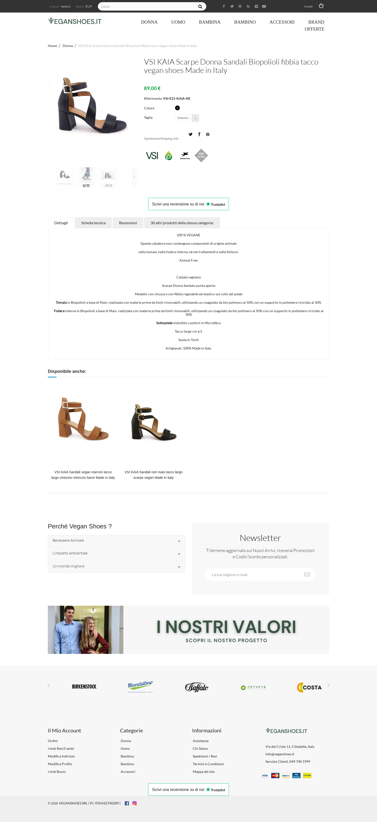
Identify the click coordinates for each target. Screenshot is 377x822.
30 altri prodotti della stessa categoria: (182, 222)
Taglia (148, 117)
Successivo (134, 177)
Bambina (209, 22)
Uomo (178, 22)
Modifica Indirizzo (61, 756)
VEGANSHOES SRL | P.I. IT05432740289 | (89, 803)
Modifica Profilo (60, 764)
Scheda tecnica (93, 222)
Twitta (190, 134)
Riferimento (153, 98)
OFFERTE (314, 29)
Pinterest (208, 134)
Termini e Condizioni (208, 764)
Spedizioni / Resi (204, 756)
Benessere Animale (68, 540)
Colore (149, 108)
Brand (316, 22)
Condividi (199, 134)
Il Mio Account (64, 730)
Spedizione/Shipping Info (161, 138)
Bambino (245, 22)
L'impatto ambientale (70, 553)
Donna (149, 22)
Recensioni (128, 222)
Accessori (282, 22)
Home (52, 46)
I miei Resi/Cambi (61, 748)
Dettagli (61, 222)
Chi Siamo (200, 748)
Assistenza (200, 741)
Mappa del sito (203, 771)
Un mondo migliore (68, 566)
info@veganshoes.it (279, 754)
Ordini (53, 741)
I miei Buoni (57, 771)
